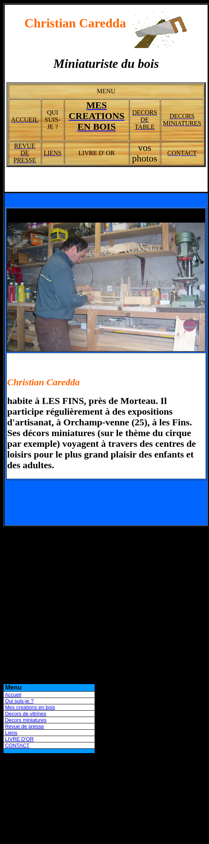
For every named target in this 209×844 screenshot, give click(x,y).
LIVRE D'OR (19, 739)
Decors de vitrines (25, 714)
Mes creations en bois (30, 707)
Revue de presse (24, 726)
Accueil (13, 695)
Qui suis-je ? (19, 701)
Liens (11, 733)
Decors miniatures (26, 720)
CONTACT (17, 745)
